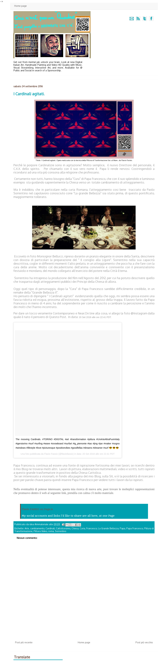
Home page (20, 5)
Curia (82, 528)
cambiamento (37, 528)
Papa (122, 528)
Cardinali (50, 528)
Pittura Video (40, 531)
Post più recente (23, 642)
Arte (27, 528)
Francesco (91, 528)
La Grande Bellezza (108, 528)
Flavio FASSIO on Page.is (37, 509)
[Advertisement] (84, 614)
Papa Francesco (134, 528)
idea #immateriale (39, 524)
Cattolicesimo (63, 528)
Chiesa (75, 528)
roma (51, 531)
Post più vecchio (144, 642)
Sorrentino (60, 531)
